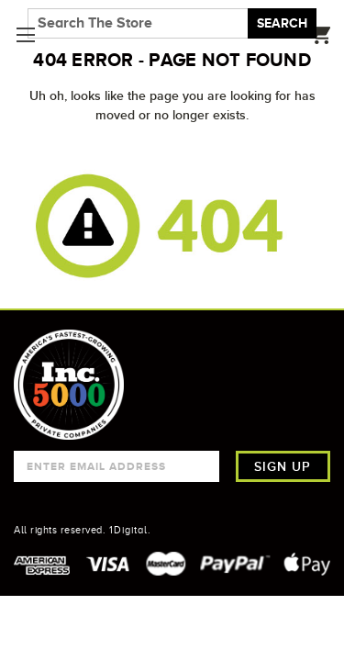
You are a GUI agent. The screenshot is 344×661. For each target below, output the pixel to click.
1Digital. (130, 529)
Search (282, 23)
